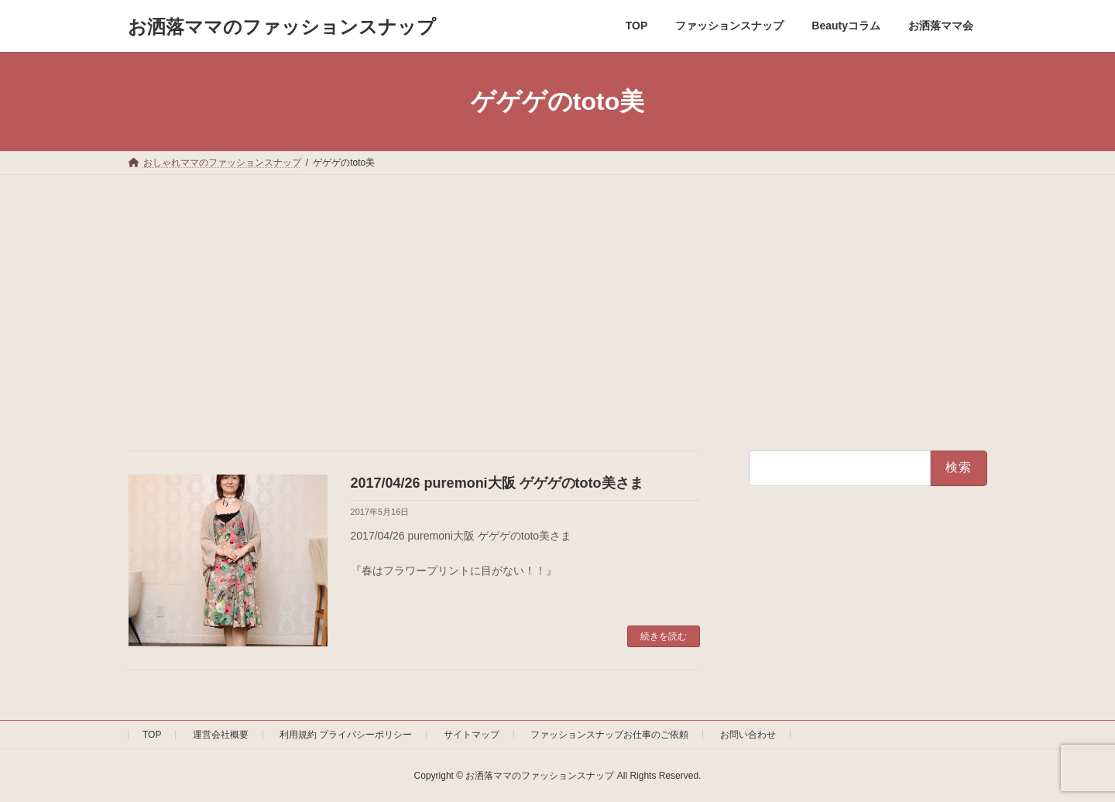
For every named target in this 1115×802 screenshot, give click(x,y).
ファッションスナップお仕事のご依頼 (609, 734)
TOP (151, 734)
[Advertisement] (557, 291)
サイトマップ (471, 734)
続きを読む (663, 636)
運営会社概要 (221, 734)
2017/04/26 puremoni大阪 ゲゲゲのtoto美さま (497, 483)
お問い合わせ (748, 734)
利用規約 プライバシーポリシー (346, 734)
